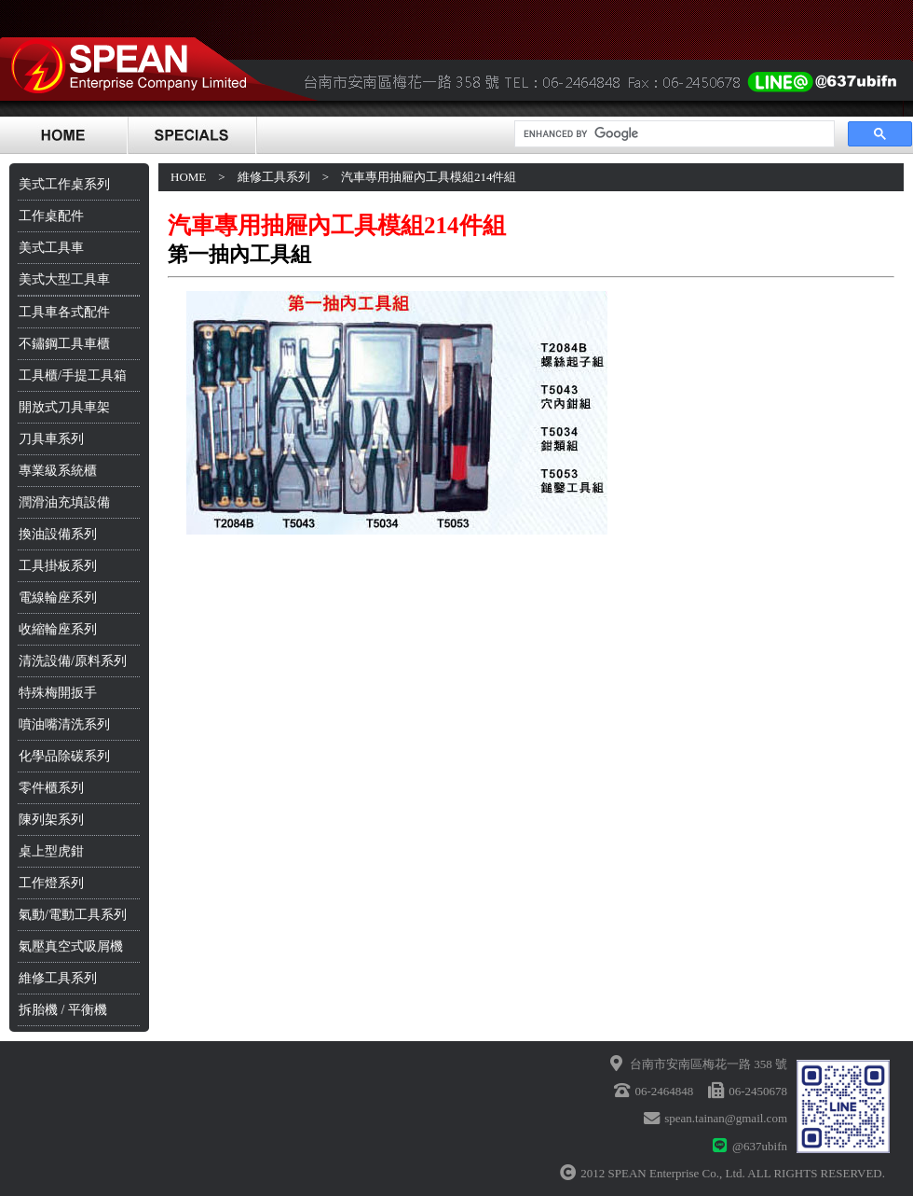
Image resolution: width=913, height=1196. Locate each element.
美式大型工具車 (64, 279)
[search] (673, 134)
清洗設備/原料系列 (73, 661)
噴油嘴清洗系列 (64, 724)
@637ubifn (759, 1146)
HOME (188, 177)
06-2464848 (663, 1091)
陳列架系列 (51, 820)
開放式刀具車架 (64, 407)
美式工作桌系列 (64, 184)
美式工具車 (51, 248)
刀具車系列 (51, 439)
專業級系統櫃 (58, 471)
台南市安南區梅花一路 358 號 (708, 1064)
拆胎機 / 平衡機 (63, 1010)
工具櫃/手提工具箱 (73, 375)
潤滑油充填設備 (64, 502)
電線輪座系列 (58, 598)
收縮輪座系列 (58, 629)
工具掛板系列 (58, 566)
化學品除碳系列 (64, 756)
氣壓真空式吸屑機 (71, 946)
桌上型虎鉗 (51, 851)
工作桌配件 (51, 216)
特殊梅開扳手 (58, 693)
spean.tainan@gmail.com (725, 1118)
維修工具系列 (58, 978)
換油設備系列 (58, 534)
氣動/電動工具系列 (73, 915)
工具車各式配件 (64, 312)
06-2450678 (758, 1091)
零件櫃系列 (51, 788)
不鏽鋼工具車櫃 (64, 344)
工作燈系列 (51, 883)
